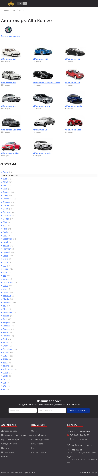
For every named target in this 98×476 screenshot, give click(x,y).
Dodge (6, 218)
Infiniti (5, 255)
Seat (5, 339)
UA (20, 3)
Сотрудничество (9, 443)
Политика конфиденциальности (16, 435)
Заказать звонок (78, 410)
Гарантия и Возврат (10, 439)
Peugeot (6, 322)
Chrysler (6, 202)
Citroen (6, 205)
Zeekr (5, 376)
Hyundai (6, 252)
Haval (5, 242)
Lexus (5, 285)
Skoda (5, 342)
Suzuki (5, 355)
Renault (6, 335)
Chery (5, 195)
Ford (5, 229)
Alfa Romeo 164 (72, 82)
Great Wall (7, 239)
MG (4, 305)
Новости (5, 448)
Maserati (7, 295)
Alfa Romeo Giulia (73, 106)
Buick (5, 185)
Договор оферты (9, 430)
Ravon (5, 332)
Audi (5, 178)
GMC (5, 235)
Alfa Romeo (8, 175)
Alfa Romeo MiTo (73, 129)
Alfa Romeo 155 (72, 59)
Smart (5, 345)
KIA (4, 275)
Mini (5, 309)
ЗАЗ (4, 386)
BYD (5, 188)
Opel (5, 319)
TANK (5, 359)
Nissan (6, 315)
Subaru (6, 352)
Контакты (5, 456)
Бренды (34, 448)
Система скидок (39, 452)
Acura (5, 172)
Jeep (5, 272)
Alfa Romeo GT (40, 129)
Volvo (5, 372)
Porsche (6, 329)
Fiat (4, 225)
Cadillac (6, 192)
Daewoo (6, 212)
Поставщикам (7, 452)
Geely (5, 232)
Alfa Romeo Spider (10, 153)
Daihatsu (7, 215)
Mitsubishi (7, 312)
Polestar (6, 325)
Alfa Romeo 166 (8, 106)
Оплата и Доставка (40, 439)
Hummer (7, 249)
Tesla (5, 362)
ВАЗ (5, 379)
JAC (4, 265)
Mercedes (7, 302)
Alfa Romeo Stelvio (42, 153)
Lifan (5, 289)
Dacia (5, 208)
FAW (5, 222)
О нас (34, 430)
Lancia (6, 279)
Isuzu (5, 259)
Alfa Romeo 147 (40, 59)
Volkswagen (8, 369)
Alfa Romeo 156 (8, 82)
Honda (6, 245)
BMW (5, 182)
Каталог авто (37, 443)
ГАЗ (4, 382)
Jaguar (5, 269)
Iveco (5, 262)
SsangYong (7, 349)
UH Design (92, 472)
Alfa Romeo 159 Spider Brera (46, 82)
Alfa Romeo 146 (8, 59)
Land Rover (8, 282)
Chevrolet (7, 198)
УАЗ (4, 389)
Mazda (6, 299)
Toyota (6, 366)
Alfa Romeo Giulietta (11, 129)
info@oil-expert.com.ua (81, 445)
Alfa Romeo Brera (41, 106)
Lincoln (6, 292)
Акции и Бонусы (38, 435)
